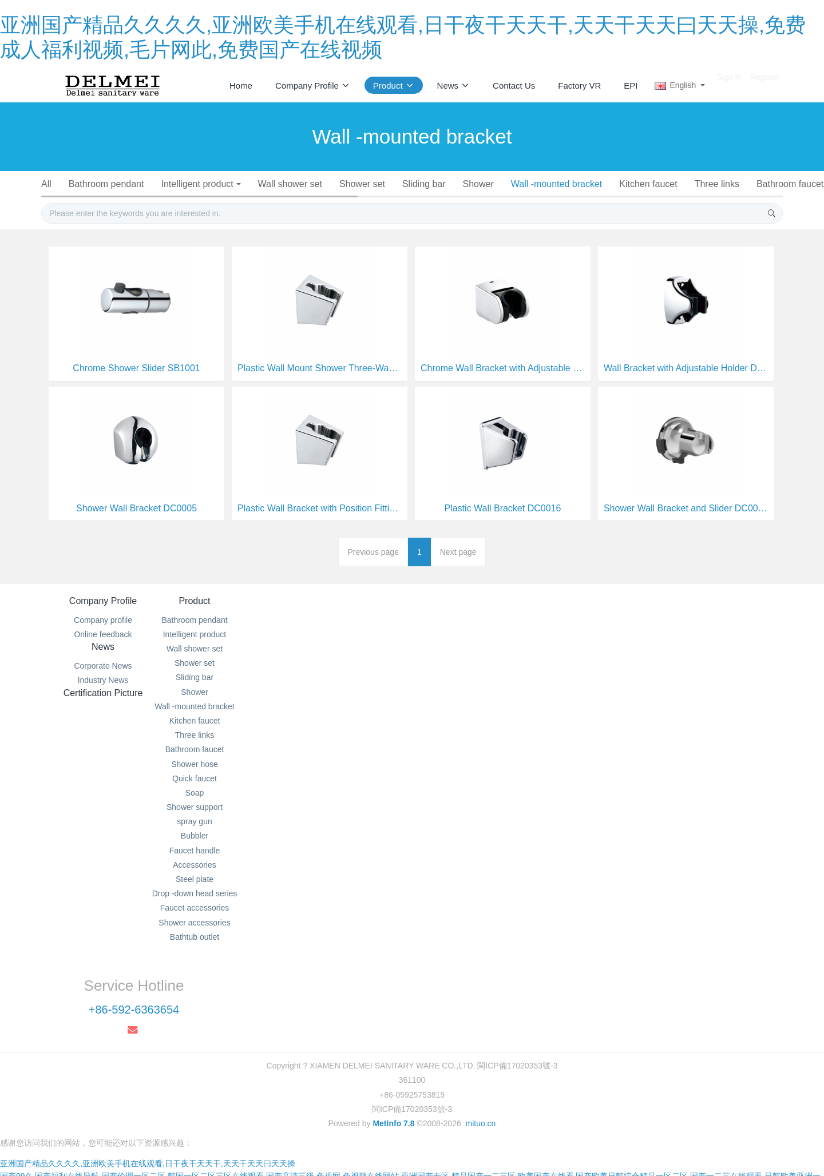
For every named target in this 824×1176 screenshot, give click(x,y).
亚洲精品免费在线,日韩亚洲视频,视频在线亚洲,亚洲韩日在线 (629, 1157)
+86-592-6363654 (628, 661)
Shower (499, 184)
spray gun (459, 199)
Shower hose (198, 199)
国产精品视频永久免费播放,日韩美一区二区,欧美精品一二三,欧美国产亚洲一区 (405, 1132)
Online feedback (103, 663)
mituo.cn (480, 1055)
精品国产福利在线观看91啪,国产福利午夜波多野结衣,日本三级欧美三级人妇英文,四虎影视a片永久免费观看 (256, 1144)
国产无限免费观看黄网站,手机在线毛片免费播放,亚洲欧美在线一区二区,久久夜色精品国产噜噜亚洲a (627, 1144)
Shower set (378, 184)
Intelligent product (209, 184)
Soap (325, 199)
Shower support (387, 199)
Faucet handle (578, 199)
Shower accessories (481, 213)
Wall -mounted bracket (579, 184)
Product (226, 630)
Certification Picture (474, 630)
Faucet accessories (381, 213)
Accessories (651, 199)
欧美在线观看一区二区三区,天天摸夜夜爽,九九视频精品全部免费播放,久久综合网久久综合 (360, 1157)
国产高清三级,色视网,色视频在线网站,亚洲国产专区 (357, 1119)
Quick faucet (269, 199)
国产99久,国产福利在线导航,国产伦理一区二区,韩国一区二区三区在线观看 (132, 1119)
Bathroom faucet (118, 199)
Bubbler (514, 199)
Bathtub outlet (570, 213)
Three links (744, 184)
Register (765, 85)
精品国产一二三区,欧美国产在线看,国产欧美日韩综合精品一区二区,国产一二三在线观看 (607, 1119)
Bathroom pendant (116, 184)
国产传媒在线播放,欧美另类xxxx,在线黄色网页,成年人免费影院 (196, 1169)
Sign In (729, 85)
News (350, 630)
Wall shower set (304, 184)
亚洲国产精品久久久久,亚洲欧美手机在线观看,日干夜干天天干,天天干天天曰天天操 (147, 1106)
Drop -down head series (274, 213)
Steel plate (717, 199)
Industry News (350, 663)
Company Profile (103, 630)
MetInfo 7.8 (393, 1055)
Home (240, 85)
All (54, 184)
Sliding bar (442, 184)
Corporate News (350, 648)
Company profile (103, 648)
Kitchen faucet (673, 184)
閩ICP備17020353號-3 (412, 1041)
